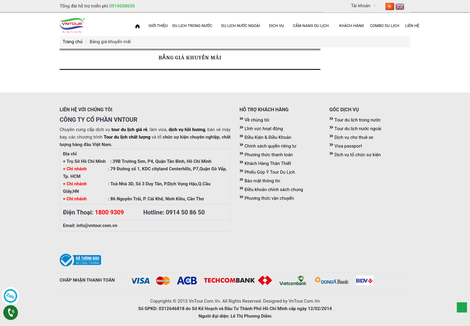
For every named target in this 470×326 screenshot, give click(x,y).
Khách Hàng (351, 25)
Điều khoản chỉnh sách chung (274, 189)
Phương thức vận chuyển (269, 198)
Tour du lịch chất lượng (127, 137)
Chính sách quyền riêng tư (270, 146)
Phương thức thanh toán (269, 154)
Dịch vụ (276, 25)
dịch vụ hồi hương (187, 129)
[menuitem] (394, 6)
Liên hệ (412, 25)
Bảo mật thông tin (262, 181)
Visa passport (348, 146)
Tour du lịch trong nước (358, 120)
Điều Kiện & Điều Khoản (268, 137)
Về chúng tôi (257, 120)
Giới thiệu (158, 25)
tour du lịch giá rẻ (129, 129)
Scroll (462, 307)
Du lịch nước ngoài (240, 25)
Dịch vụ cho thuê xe (354, 137)
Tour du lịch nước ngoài (358, 128)
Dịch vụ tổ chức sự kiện (358, 154)
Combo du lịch (384, 25)
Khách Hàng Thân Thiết (268, 163)
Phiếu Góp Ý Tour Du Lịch (270, 172)
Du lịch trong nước (192, 25)
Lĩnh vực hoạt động (264, 128)
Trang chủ (72, 41)
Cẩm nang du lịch (311, 25)
